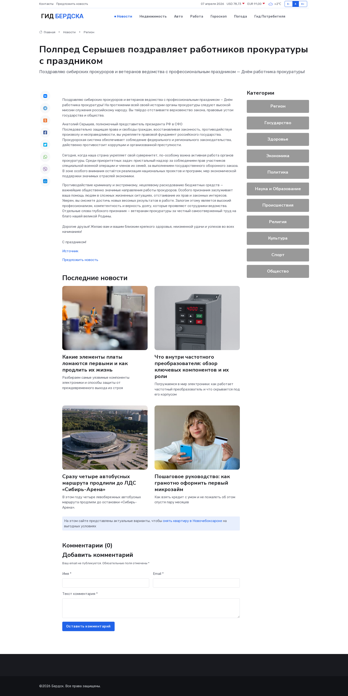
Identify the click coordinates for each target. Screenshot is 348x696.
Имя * (66, 574)
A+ (303, 4)
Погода (240, 16)
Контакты (46, 4)
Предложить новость (72, 4)
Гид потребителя (269, 16)
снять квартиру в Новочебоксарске (192, 521)
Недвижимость (153, 16)
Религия (278, 222)
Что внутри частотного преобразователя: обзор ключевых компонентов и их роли (192, 366)
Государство (278, 123)
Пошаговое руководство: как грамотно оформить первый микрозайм (192, 483)
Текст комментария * (80, 594)
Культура (278, 238)
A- (288, 4)
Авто (178, 16)
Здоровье (278, 139)
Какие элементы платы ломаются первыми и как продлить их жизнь (95, 363)
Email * (158, 574)
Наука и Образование (278, 189)
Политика (278, 172)
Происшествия (277, 205)
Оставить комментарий (88, 626)
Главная (47, 32)
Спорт (277, 255)
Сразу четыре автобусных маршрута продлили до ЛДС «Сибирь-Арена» (99, 483)
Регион (89, 32)
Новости (124, 16)
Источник (70, 251)
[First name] (105, 583)
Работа (196, 16)
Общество (278, 271)
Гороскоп (219, 16)
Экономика (277, 156)
